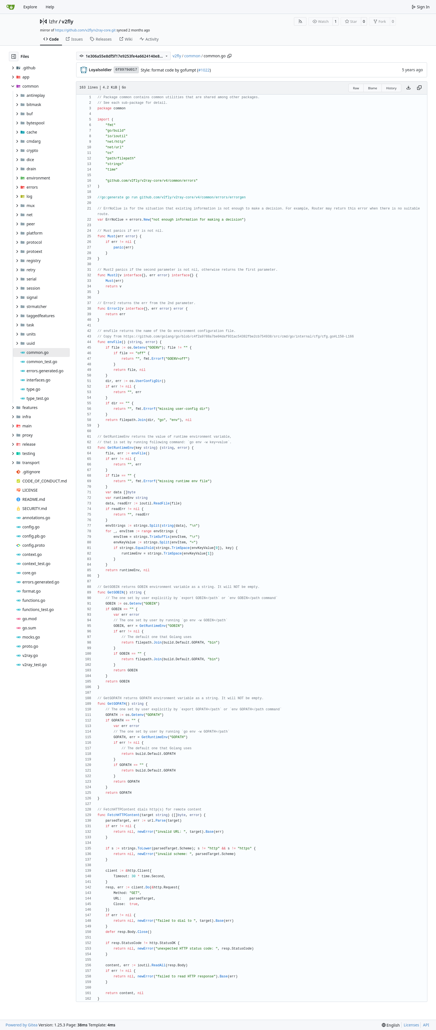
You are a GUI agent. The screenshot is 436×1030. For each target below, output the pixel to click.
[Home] (10, 7)
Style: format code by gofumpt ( (169, 70)
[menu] (391, 1025)
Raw (356, 88)
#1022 (204, 70)
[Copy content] (419, 88)
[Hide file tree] (13, 56)
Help (50, 6)
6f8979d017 (126, 70)
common (192, 55)
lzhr (53, 21)
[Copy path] (229, 56)
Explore (30, 6)
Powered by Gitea (22, 1024)
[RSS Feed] (300, 21)
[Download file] (408, 88)
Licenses (411, 1024)
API (426, 1024)
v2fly (67, 21)
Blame (372, 88)
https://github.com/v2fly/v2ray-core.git (85, 30)
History (391, 88)
